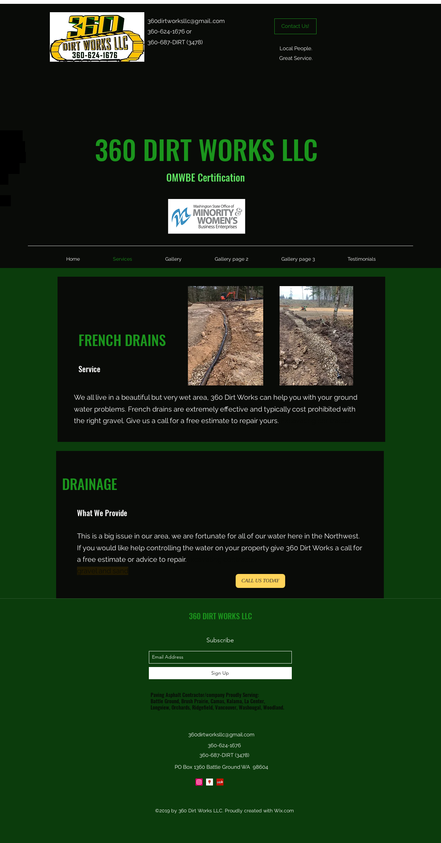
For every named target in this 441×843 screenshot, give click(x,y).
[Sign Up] (220, 673)
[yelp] (219, 782)
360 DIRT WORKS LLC (220, 615)
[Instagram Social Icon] (199, 782)
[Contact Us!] (295, 26)
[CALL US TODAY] (260, 581)
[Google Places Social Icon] (209, 782)
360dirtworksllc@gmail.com (221, 734)
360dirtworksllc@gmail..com (186, 20)
